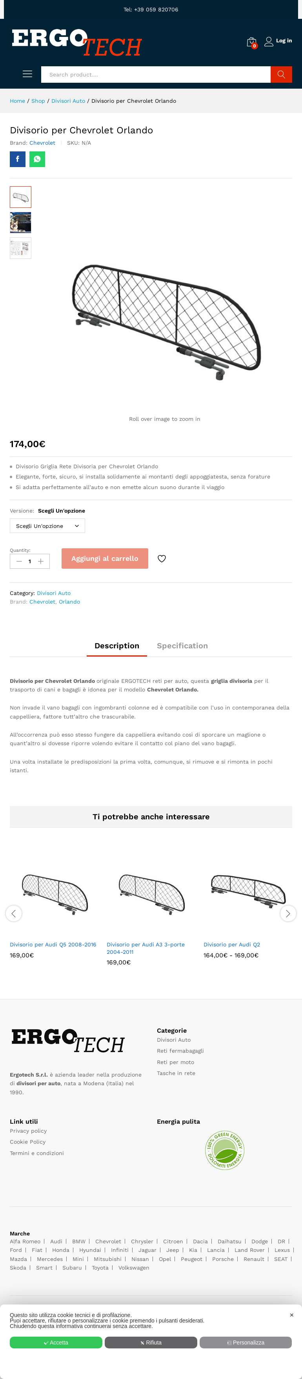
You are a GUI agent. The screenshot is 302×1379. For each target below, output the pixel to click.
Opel (165, 1257)
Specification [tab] (182, 644)
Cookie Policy (27, 1140)
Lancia (216, 1248)
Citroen (173, 1239)
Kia (193, 1248)
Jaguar (147, 1248)
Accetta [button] (56, 1342)
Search (281, 74)
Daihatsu (230, 1239)
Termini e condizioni (37, 1151)
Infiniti (120, 1248)
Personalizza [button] (246, 1342)
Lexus (282, 1248)
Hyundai (90, 1248)
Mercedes (50, 1257)
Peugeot (191, 1257)
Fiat (37, 1248)
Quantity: (20, 550)
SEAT (280, 1257)
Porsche (223, 1257)
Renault (254, 1257)
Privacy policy (28, 1129)
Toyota (100, 1266)
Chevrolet (42, 143)
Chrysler (142, 1239)
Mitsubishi (108, 1257)
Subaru (72, 1266)
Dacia (200, 1239)
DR (281, 1239)
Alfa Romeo (25, 1239)
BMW (79, 1239)
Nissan (140, 1257)
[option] (54, 907)
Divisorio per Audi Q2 (232, 943)
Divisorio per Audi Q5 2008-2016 (53, 943)
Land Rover (250, 1248)
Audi (56, 1239)
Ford (16, 1248)
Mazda (18, 1257)
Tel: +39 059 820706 (151, 9)
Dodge (259, 1239)
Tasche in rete (176, 1071)
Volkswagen (133, 1266)
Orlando (69, 600)
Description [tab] (117, 644)
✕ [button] (291, 1315)
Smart (44, 1266)
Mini (78, 1257)
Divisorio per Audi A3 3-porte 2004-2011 (146, 946)
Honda (60, 1248)
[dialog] (151, 1341)
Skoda (18, 1266)
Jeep (172, 1248)
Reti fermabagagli (180, 1049)
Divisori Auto (54, 591)
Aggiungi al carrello (104, 558)
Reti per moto (175, 1060)
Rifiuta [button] (151, 1342)
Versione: (47, 511)
